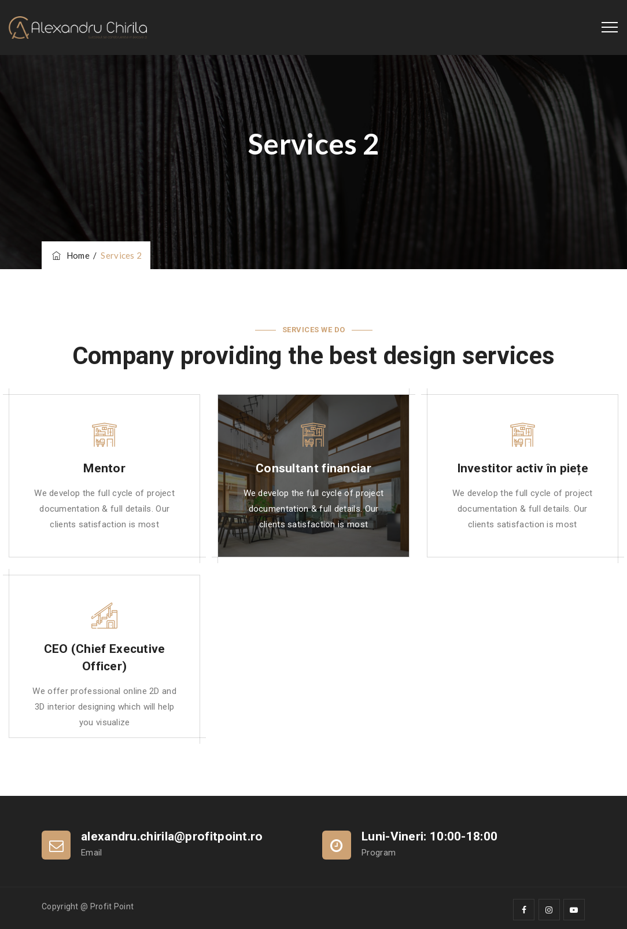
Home (70, 255)
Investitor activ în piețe (523, 468)
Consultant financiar (313, 468)
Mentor (104, 468)
